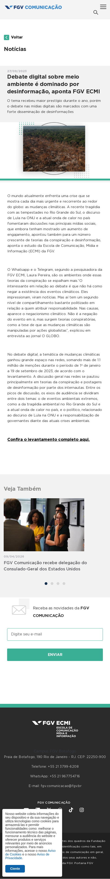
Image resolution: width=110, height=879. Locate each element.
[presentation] (55, 677)
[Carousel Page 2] (52, 583)
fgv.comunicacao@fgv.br (61, 786)
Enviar (55, 655)
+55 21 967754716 (65, 776)
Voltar (13, 37)
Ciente (15, 868)
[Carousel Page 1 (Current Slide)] (46, 583)
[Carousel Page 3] (58, 583)
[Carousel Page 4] (64, 583)
